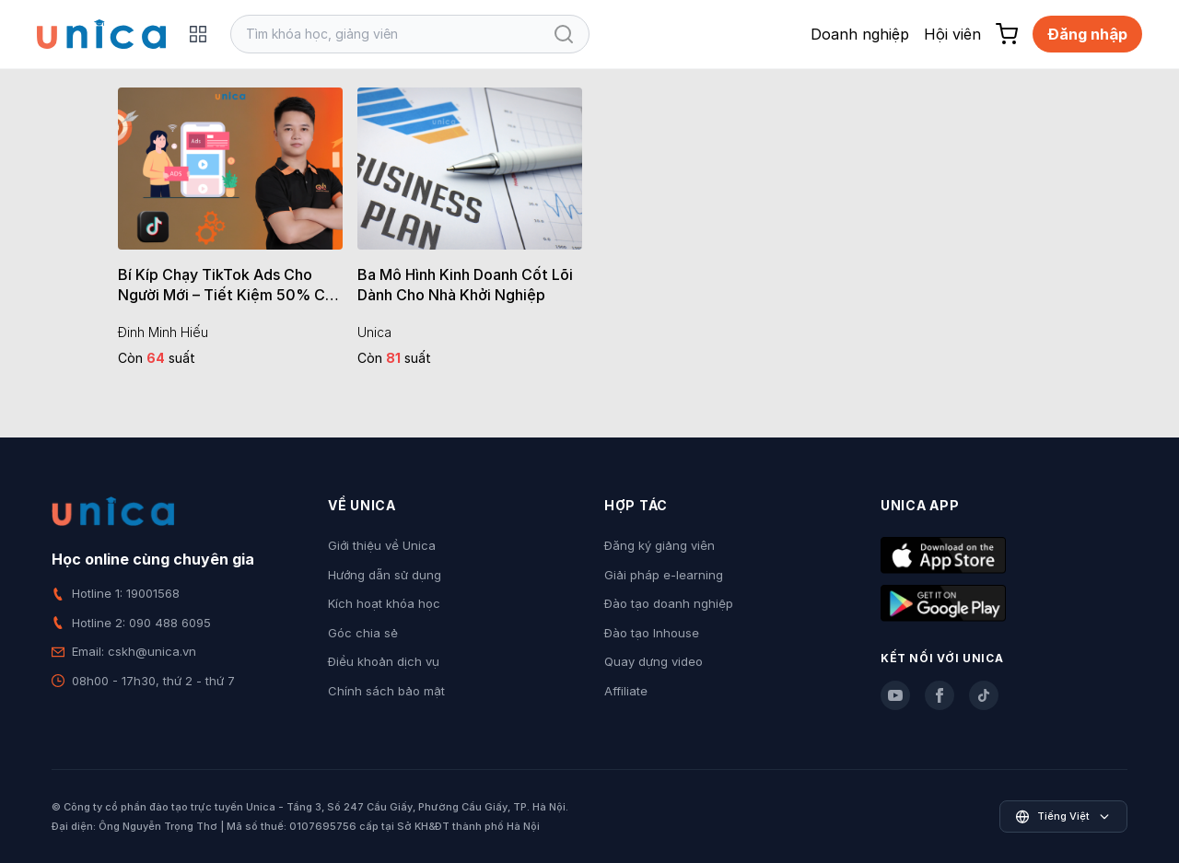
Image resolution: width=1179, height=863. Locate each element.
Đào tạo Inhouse (651, 632)
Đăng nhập (1087, 34)
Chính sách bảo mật (386, 690)
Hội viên (952, 34)
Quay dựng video (653, 661)
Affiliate (626, 690)
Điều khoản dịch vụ (383, 661)
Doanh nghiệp (860, 34)
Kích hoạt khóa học (384, 603)
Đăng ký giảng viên (659, 545)
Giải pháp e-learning (663, 574)
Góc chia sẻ (363, 632)
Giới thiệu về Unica (382, 545)
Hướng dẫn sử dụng (384, 574)
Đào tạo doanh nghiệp (668, 603)
